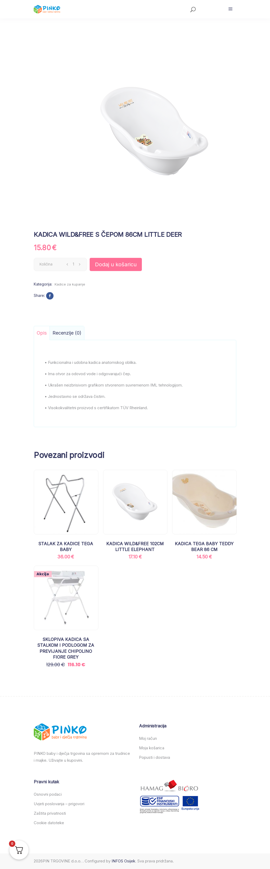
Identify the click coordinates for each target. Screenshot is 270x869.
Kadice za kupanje (70, 284)
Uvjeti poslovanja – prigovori (59, 803)
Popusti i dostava (154, 757)
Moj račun (148, 738)
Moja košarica (151, 747)
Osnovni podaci (48, 794)
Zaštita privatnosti (50, 813)
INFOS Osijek (123, 860)
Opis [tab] (42, 333)
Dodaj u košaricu (116, 264)
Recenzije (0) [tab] (66, 333)
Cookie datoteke (49, 822)
